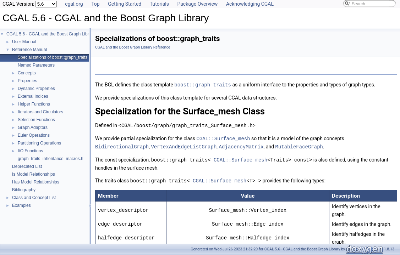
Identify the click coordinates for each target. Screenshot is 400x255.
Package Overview (197, 4)
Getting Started (124, 4)
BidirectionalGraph (122, 145)
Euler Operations (34, 135)
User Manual (24, 41)
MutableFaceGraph (299, 145)
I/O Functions (30, 150)
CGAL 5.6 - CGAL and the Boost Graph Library (50, 34)
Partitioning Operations (39, 143)
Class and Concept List (34, 197)
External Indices (33, 96)
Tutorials (159, 4)
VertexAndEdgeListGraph (184, 145)
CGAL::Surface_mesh (223, 137)
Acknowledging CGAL (250, 4)
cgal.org (74, 4)
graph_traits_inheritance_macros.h (50, 158)
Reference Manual (29, 49)
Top (95, 4)
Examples (21, 205)
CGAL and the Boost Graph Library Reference (132, 47)
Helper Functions (34, 104)
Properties (27, 80)
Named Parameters (36, 65)
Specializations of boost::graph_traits (52, 57)
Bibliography (23, 189)
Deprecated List (27, 166)
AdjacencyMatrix (241, 145)
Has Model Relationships (35, 182)
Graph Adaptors (33, 127)
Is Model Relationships (33, 174)
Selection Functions (36, 119)
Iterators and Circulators (40, 111)
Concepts (27, 72)
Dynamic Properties (36, 88)
